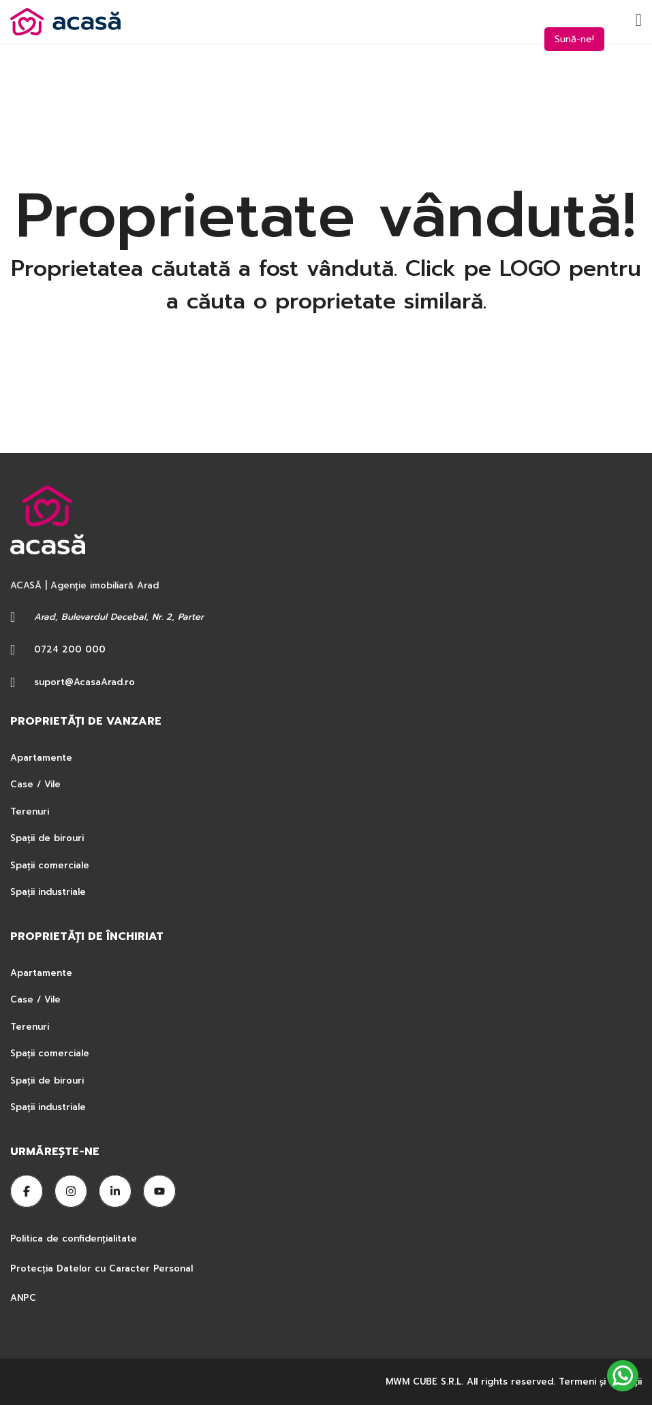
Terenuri (29, 811)
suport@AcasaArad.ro (84, 682)
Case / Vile (35, 784)
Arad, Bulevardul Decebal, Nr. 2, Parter (119, 616)
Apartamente (41, 757)
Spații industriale (48, 891)
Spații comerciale (49, 865)
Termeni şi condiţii (600, 1381)
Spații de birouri (47, 838)
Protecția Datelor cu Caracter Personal (101, 1268)
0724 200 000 (70, 649)
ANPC (23, 1297)
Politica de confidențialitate (75, 1238)
